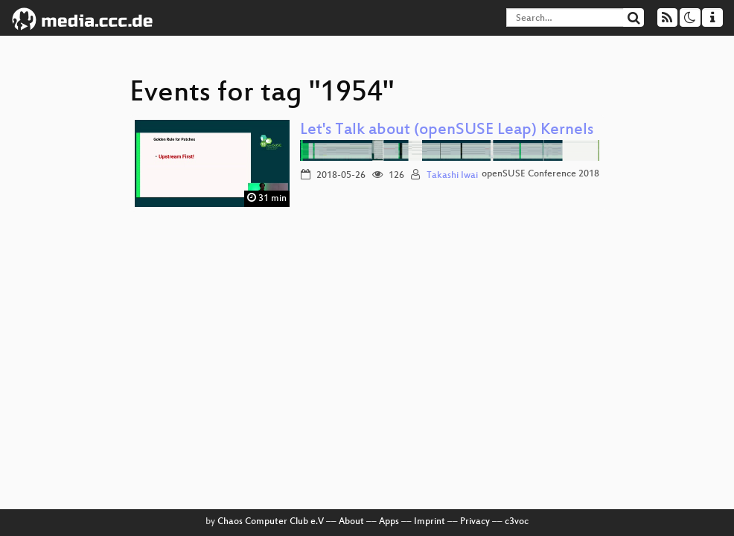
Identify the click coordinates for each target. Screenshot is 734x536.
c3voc (517, 522)
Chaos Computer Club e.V (270, 522)
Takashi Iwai (452, 175)
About (351, 522)
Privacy (475, 522)
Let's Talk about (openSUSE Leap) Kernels (446, 130)
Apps (389, 522)
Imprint (429, 522)
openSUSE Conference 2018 (540, 174)
